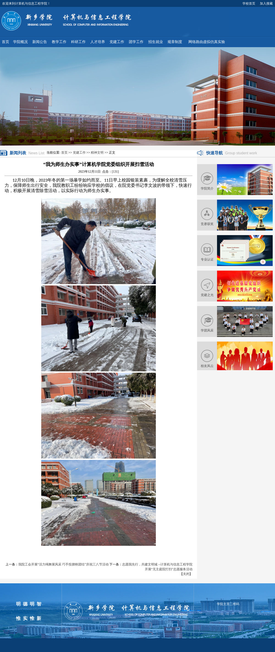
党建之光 (207, 295)
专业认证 (207, 259)
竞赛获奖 (207, 224)
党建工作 (79, 152)
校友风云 (207, 366)
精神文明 (97, 152)
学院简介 (207, 188)
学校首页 (248, 3)
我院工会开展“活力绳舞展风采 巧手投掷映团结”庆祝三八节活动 (63, 564)
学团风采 (207, 330)
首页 (64, 152)
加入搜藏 (266, 3)
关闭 (186, 574)
